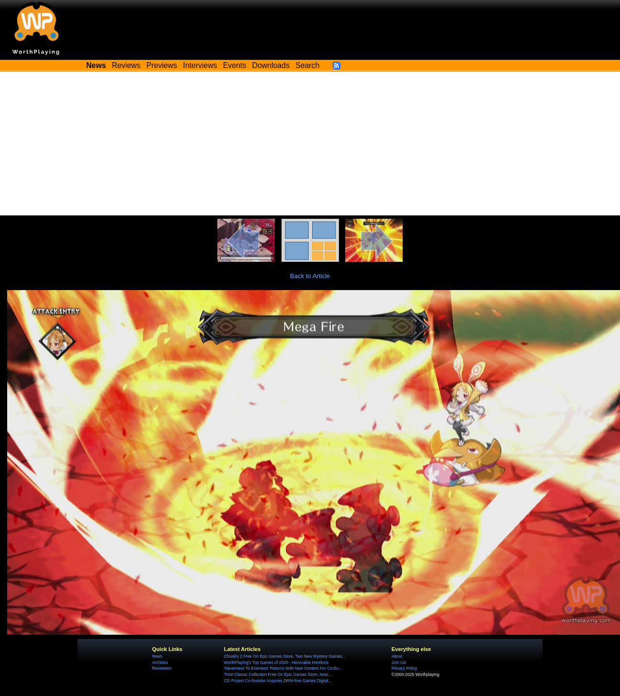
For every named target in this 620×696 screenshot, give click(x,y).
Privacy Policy (404, 668)
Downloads (271, 65)
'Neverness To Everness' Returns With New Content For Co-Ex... (283, 668)
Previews (162, 65)
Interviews (200, 65)
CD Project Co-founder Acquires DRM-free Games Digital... (278, 680)
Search (307, 65)
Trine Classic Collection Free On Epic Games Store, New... (277, 674)
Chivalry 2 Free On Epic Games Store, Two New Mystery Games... (284, 656)
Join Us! (399, 662)
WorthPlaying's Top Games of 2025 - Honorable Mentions (276, 662)
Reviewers (161, 668)
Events (234, 65)
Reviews (126, 65)
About (397, 656)
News (157, 656)
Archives (160, 662)
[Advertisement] (310, 144)
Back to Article (310, 276)
